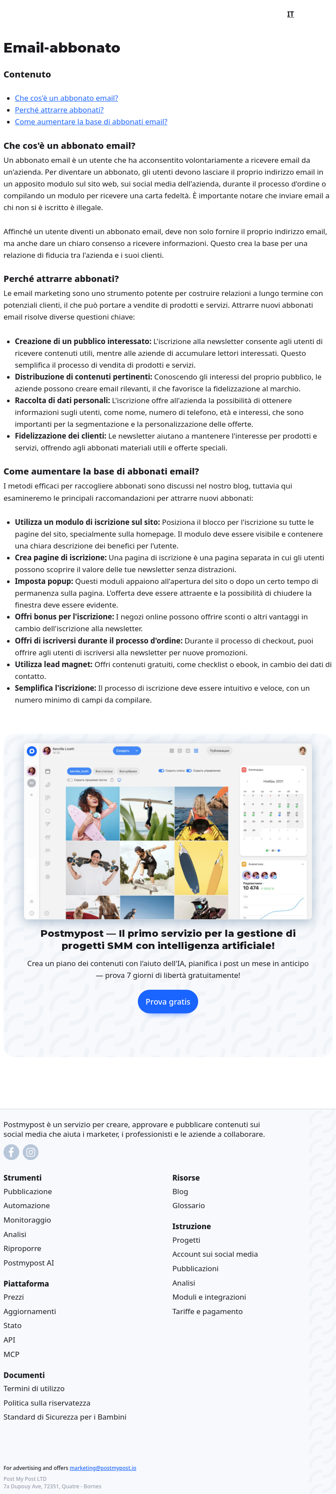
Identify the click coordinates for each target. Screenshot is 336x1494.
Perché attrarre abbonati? (59, 110)
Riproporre (22, 1248)
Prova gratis (168, 1001)
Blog (180, 1191)
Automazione (27, 1206)
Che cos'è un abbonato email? (66, 98)
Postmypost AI (29, 1263)
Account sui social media (215, 1254)
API (9, 1340)
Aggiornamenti (30, 1311)
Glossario (188, 1206)
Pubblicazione (28, 1191)
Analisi (15, 1234)
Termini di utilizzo (34, 1388)
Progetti (186, 1240)
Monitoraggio (27, 1220)
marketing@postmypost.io (103, 1468)
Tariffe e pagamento (207, 1311)
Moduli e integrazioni (209, 1297)
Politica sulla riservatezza (47, 1403)
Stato (12, 1326)
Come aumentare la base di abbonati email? (91, 121)
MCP (11, 1354)
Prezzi (14, 1297)
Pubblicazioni (195, 1268)
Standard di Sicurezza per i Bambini (65, 1417)
